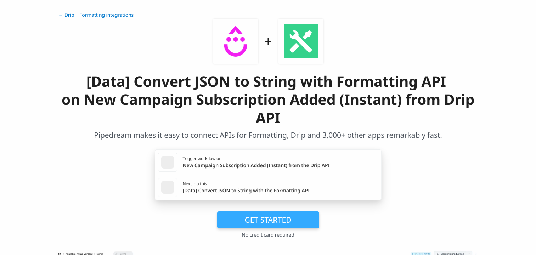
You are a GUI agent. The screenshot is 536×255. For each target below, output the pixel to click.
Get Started (268, 220)
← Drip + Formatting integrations (96, 15)
